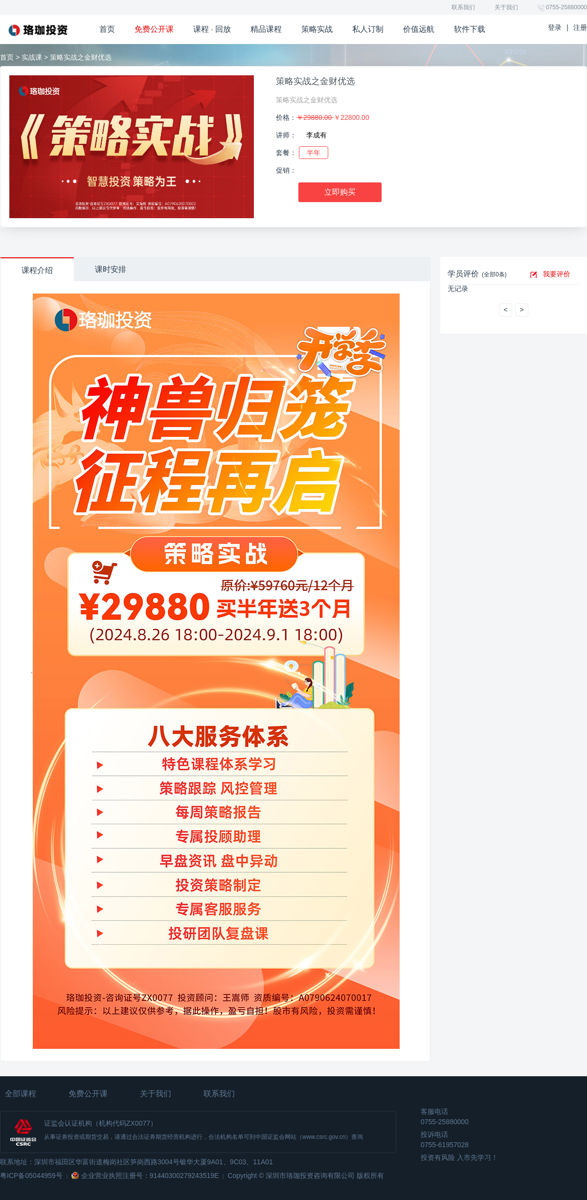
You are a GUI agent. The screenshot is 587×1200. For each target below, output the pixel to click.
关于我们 (506, 7)
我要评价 (556, 274)
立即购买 (340, 192)
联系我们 (463, 7)
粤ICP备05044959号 (31, 1175)
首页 (7, 57)
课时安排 (110, 269)
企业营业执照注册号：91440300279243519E (150, 1175)
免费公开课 (88, 1093)
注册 (580, 27)
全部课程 (20, 1093)
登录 (555, 27)
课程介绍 (37, 270)
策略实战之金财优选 (315, 81)
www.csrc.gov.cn (323, 1136)
